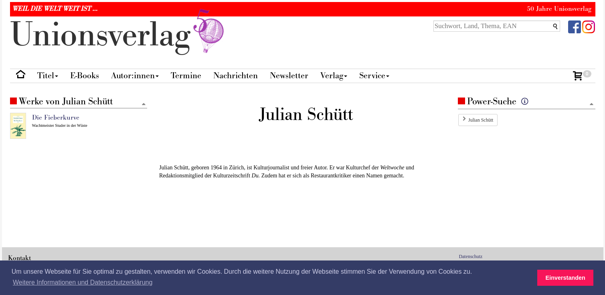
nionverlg (118, 35)
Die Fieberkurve (55, 118)
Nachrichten (235, 75)
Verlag (333, 75)
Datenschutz (471, 256)
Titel (47, 75)
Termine (186, 75)
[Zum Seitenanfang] (591, 104)
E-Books (84, 75)
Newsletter (289, 75)
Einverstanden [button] (565, 278)
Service (374, 75)
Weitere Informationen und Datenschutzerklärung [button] (82, 282)
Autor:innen (135, 75)
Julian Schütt (480, 120)
